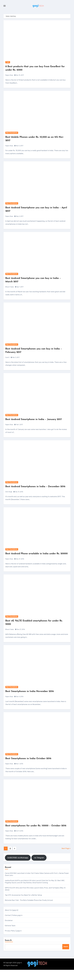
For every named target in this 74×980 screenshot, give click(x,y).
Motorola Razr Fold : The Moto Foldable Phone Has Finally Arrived (29, 910)
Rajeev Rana (9, 75)
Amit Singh (8, 495)
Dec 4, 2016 (19, 703)
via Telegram (39, 868)
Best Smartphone (11, 133)
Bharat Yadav (9, 287)
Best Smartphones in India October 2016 (30, 765)
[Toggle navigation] (4, 6)
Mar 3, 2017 (16, 357)
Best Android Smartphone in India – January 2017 (36, 419)
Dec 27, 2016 (20, 566)
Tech (7, 62)
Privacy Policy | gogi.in (13, 941)
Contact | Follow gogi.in (13, 925)
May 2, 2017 (19, 216)
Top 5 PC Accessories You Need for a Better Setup (23, 905)
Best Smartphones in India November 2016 (31, 698)
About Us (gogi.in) (11, 920)
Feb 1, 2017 (19, 424)
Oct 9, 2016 (19, 841)
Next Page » (66, 859)
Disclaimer (9, 931)
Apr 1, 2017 (20, 287)
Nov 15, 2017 (20, 75)
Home (7, 16)
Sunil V (7, 357)
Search (8, 951)
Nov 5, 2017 (19, 146)
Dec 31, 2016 (19, 495)
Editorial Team (10, 936)
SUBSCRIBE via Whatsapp (17, 868)
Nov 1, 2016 (19, 770)
